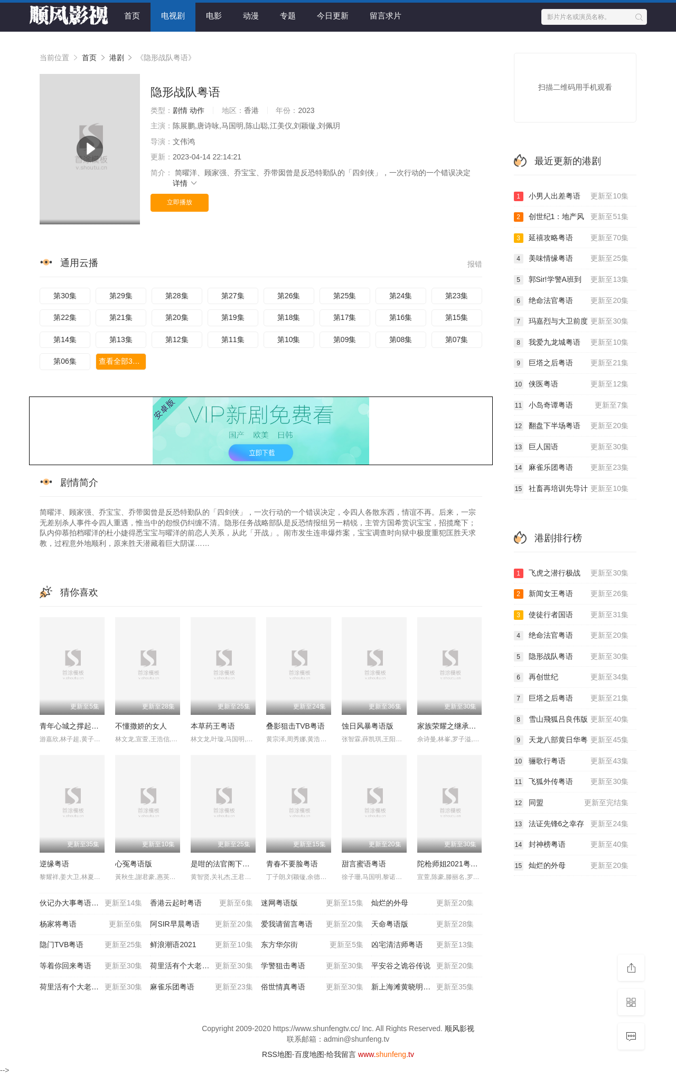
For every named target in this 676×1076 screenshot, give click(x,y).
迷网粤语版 (312, 903)
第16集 (400, 317)
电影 (214, 15)
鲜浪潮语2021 (201, 945)
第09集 (344, 339)
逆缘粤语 (54, 864)
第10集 (289, 339)
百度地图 (309, 1054)
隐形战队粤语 (571, 657)
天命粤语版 (422, 924)
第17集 (344, 317)
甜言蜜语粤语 (364, 864)
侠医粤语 (571, 384)
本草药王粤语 (213, 726)
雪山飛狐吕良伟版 (571, 719)
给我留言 (341, 1054)
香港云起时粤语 (201, 903)
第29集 (121, 295)
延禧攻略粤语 (571, 238)
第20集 (177, 317)
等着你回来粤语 (91, 966)
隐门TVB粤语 (91, 945)
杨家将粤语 (91, 924)
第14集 (65, 339)
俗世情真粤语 (312, 987)
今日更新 (333, 15)
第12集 (177, 339)
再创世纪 (571, 677)
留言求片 (385, 15)
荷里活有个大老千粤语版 (91, 987)
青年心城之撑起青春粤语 (80, 726)
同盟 (571, 803)
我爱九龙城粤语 (571, 342)
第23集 (456, 295)
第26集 (289, 295)
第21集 (121, 317)
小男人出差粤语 (571, 196)
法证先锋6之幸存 (571, 824)
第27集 (233, 295)
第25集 (344, 295)
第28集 (177, 295)
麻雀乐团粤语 (201, 987)
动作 (197, 110)
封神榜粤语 (571, 844)
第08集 (400, 339)
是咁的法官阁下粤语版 (228, 864)
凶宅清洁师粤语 (422, 945)
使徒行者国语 (571, 615)
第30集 (65, 295)
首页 (132, 15)
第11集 (233, 339)
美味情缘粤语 (571, 258)
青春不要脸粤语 (292, 864)
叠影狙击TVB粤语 (295, 726)
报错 (474, 264)
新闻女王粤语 (571, 594)
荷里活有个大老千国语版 (201, 966)
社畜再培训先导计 (571, 489)
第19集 (233, 317)
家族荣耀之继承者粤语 (454, 726)
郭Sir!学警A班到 (571, 280)
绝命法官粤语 (571, 301)
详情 (185, 183)
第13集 (121, 339)
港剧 (116, 57)
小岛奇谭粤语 (571, 405)
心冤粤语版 (133, 864)
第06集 (65, 361)
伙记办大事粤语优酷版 (91, 903)
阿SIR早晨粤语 (201, 924)
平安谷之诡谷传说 (422, 966)
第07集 (456, 339)
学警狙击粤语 (312, 966)
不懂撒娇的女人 (141, 726)
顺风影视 (459, 1028)
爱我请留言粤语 (312, 924)
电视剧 (173, 15)
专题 (288, 15)
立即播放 (179, 202)
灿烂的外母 (422, 903)
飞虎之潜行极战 (571, 573)
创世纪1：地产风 (571, 217)
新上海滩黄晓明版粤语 (422, 987)
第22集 (65, 317)
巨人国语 (571, 447)
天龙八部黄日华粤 (571, 740)
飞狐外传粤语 (571, 782)
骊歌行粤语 (571, 761)
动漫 (251, 15)
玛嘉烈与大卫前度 (571, 321)
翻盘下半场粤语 (571, 426)
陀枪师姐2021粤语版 (451, 864)
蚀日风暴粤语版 (367, 726)
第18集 (289, 317)
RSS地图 (277, 1054)
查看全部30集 (121, 361)
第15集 (456, 317)
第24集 (400, 295)
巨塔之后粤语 (571, 363)
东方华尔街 (312, 945)
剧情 (180, 110)
